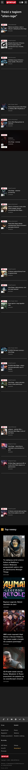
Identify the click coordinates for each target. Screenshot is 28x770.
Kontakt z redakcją (19, 736)
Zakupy (16, 745)
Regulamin (4, 733)
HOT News (4, 745)
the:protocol (17, 748)
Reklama (16, 733)
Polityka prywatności (7, 736)
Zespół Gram (4, 730)
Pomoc (16, 730)
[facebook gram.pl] (8, 719)
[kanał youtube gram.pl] (12, 719)
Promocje (3, 751)
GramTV (3, 748)
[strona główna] (11, 2)
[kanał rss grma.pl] (24, 719)
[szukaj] (2, 2)
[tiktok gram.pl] (4, 719)
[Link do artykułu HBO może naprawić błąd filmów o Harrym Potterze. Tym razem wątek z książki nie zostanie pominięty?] (14, 627)
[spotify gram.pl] (16, 719)
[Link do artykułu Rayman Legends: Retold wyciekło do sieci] (14, 592)
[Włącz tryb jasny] (21, 2)
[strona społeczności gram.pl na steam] (20, 719)
